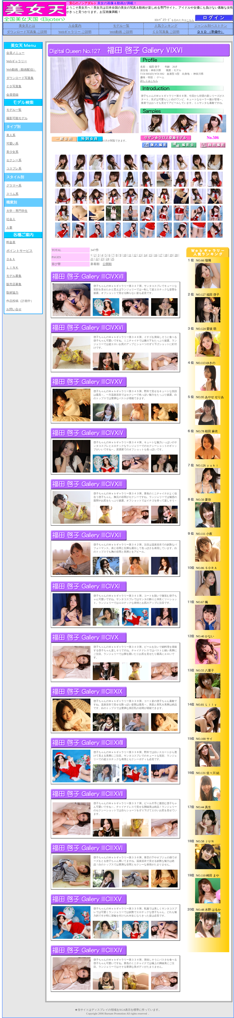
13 (140, 255)
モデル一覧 (121, 26)
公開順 (107, 264)
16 (155, 255)
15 (150, 255)
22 (97, 259)
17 (160, 255)
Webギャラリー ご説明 (74, 32)
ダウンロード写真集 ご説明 (27, 32)
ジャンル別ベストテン (210, 26)
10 (124, 255)
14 (145, 255)
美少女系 (12, 152)
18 (165, 255)
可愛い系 (12, 143)
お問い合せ (13, 309)
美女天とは (27, 26)
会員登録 (12, 94)
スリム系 (12, 194)
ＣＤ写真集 (13, 86)
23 (102, 259)
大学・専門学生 (17, 211)
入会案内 (74, 26)
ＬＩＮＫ (12, 267)
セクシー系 (13, 160)
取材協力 (12, 292)
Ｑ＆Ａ (10, 259)
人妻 (9, 227)
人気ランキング (165, 26)
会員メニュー (15, 53)
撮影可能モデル (17, 118)
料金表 (10, 242)
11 (129, 255)
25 (112, 259)
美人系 (10, 135)
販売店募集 (13, 284)
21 (91, 259)
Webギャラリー (16, 61)
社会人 (10, 219)
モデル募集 (13, 276)
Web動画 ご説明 (121, 32)
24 (107, 259)
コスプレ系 (13, 168)
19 (171, 255)
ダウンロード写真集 (20, 78)
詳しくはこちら (149, 80)
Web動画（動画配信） (21, 69)
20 (176, 255)
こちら (190, 20)
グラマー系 (13, 185)
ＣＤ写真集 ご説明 (165, 32)
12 (134, 255)
